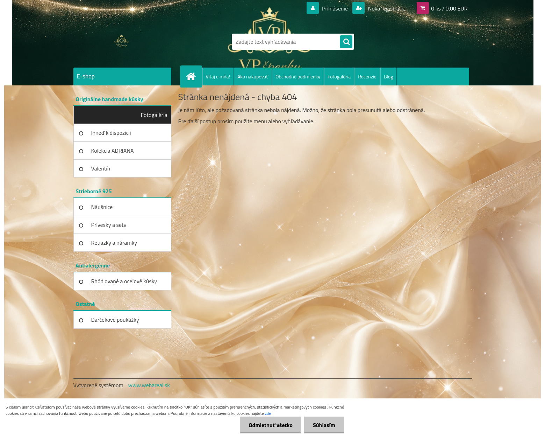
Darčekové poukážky (115, 319)
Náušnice (102, 207)
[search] (346, 42)
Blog (388, 76)
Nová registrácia (386, 8)
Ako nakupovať (252, 76)
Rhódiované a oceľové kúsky (124, 281)
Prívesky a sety (109, 225)
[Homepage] (194, 76)
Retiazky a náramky (114, 242)
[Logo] (121, 41)
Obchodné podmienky (297, 76)
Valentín (100, 168)
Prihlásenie (335, 8)
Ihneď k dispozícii (111, 132)
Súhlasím (324, 425)
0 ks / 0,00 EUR (449, 8)
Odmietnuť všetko (271, 425)
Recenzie (367, 76)
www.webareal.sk (149, 385)
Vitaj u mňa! (218, 76)
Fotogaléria (339, 76)
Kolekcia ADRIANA (112, 150)
